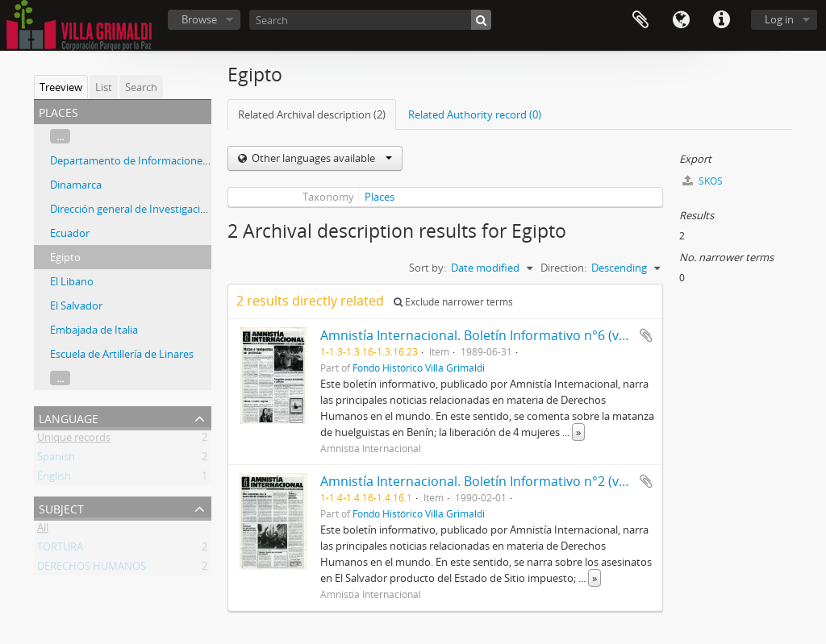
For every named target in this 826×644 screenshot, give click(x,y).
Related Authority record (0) (474, 114)
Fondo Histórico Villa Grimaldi (419, 367)
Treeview (61, 87)
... (60, 136)
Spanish (56, 459)
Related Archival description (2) (312, 114)
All (42, 530)
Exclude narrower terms (453, 302)
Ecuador (70, 233)
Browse (199, 19)
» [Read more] (578, 432)
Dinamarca (76, 184)
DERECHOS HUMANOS (91, 569)
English (54, 479)
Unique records (74, 440)
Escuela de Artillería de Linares (122, 354)
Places (379, 196)
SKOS (702, 181)
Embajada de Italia (94, 329)
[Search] (370, 20)
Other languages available (320, 158)
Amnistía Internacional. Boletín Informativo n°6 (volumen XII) (503, 335)
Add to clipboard (646, 335)
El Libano (72, 281)
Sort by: (427, 267)
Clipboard (640, 20)
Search (141, 87)
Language (681, 20)
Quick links (721, 20)
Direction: (563, 267)
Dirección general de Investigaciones (136, 209)
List (103, 87)
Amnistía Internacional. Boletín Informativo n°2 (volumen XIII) (505, 481)
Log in (779, 19)
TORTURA (60, 549)
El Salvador (76, 305)
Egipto (65, 257)
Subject (61, 507)
